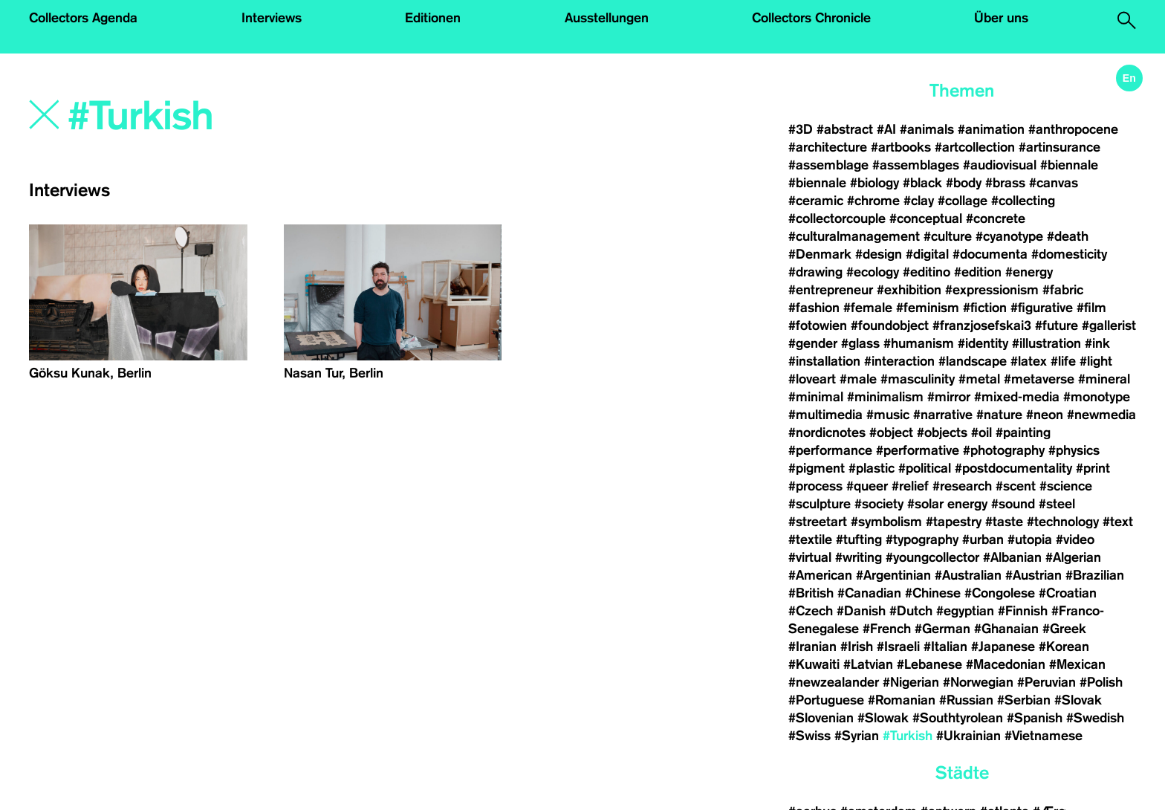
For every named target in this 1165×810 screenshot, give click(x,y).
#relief (910, 486)
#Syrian (856, 735)
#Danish (861, 611)
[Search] (285, 116)
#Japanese (1003, 646)
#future (1056, 325)
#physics (1074, 450)
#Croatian (1068, 593)
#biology (874, 182)
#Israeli (898, 646)
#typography (922, 539)
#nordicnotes (827, 432)
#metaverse (1039, 379)
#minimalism (885, 397)
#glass (860, 343)
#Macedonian (1005, 664)
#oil (981, 432)
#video (1075, 539)
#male (858, 379)
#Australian (968, 575)
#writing (858, 557)
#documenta (990, 254)
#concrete (995, 218)
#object (891, 432)
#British (811, 593)
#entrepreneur (830, 290)
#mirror (948, 397)
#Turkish (907, 735)
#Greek (1064, 628)
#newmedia (1101, 414)
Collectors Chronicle (811, 18)
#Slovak (1078, 700)
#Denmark (819, 254)
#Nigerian (911, 682)
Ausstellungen (607, 18)
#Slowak (883, 718)
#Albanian (1012, 557)
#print (1093, 468)
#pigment (816, 468)
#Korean (1064, 646)
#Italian (945, 646)
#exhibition (909, 290)
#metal (979, 379)
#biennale (1069, 165)
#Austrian (1033, 575)
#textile (810, 539)
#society (878, 504)
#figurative (1041, 307)
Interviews (271, 18)
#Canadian (869, 593)
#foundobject (890, 325)
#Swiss (809, 735)
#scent (1016, 486)
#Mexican (1077, 664)
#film (1091, 307)
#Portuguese (826, 700)
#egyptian (965, 611)
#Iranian (812, 646)
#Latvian (868, 664)
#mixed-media (1016, 397)
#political (924, 468)
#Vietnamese (1044, 735)
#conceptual (925, 218)
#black (922, 182)
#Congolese (999, 593)
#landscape (972, 361)
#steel (1057, 504)
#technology (1063, 521)
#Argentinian (893, 575)
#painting (1023, 432)
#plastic (871, 468)
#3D (800, 129)
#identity (983, 343)
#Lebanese (929, 664)
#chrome (873, 200)
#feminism (927, 307)
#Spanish (1034, 718)
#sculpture (819, 504)
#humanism (918, 343)
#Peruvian (1046, 682)
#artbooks (901, 147)
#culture (948, 236)
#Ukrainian (968, 735)
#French (887, 628)
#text (1118, 521)
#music (887, 414)
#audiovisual (999, 165)
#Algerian (1073, 557)
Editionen (433, 18)
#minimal (815, 397)
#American (820, 575)
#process (815, 486)
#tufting (859, 539)
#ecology (872, 272)
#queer (867, 486)
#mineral (1104, 379)
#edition (978, 272)
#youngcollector (932, 557)
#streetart (817, 521)
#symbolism (886, 521)
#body (963, 182)
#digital (927, 254)
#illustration (1046, 343)
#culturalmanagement (854, 236)
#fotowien (817, 325)
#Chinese (933, 593)
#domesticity (1069, 254)
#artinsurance (1059, 147)
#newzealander (833, 682)
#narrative (943, 414)
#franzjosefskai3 (981, 325)
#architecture (827, 147)
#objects (942, 432)
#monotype (1096, 397)
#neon (1044, 414)
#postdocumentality (1013, 468)
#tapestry (953, 521)
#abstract (845, 129)
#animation (991, 129)
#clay (918, 200)
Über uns (1001, 18)
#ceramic (815, 200)
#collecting (1023, 200)
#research (962, 486)
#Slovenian (821, 718)
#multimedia (825, 414)
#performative (917, 450)
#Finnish (1023, 611)
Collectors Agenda (83, 18)
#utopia (1029, 539)
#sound (1013, 504)
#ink (1097, 343)
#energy (1029, 272)
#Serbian (1024, 700)
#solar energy (947, 504)
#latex (1028, 361)
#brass (1005, 182)
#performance (830, 450)
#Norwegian (978, 682)
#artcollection (975, 147)
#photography (1004, 450)
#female (867, 307)
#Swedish (1095, 718)
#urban (983, 539)
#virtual (809, 557)
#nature (999, 414)
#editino (926, 272)
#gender (812, 343)
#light (1096, 361)
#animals (927, 129)
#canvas (1053, 182)
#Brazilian (1094, 575)
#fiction (985, 307)
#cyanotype (1009, 236)
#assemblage (828, 165)
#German (942, 628)
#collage (962, 200)
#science (1065, 486)
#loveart (812, 379)
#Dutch (910, 611)
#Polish (1101, 682)
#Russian (966, 700)
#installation (824, 361)
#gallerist (1109, 325)
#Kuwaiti (814, 664)
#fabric (1062, 290)
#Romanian (901, 700)
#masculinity (917, 379)
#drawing (815, 272)
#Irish (856, 646)
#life (1063, 361)
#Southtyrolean (957, 718)
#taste (1004, 521)
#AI (886, 129)
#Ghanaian (1006, 628)
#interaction (899, 361)
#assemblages (915, 165)
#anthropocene (1073, 129)
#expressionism (992, 290)
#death (1067, 236)
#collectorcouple (837, 218)
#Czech (810, 611)
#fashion (814, 307)
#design (878, 254)
